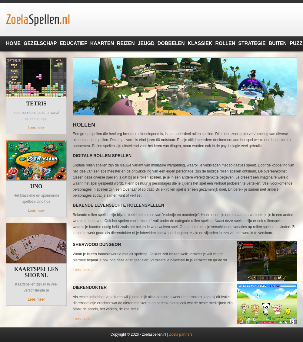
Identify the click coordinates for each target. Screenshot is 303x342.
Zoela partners (180, 334)
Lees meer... (83, 270)
